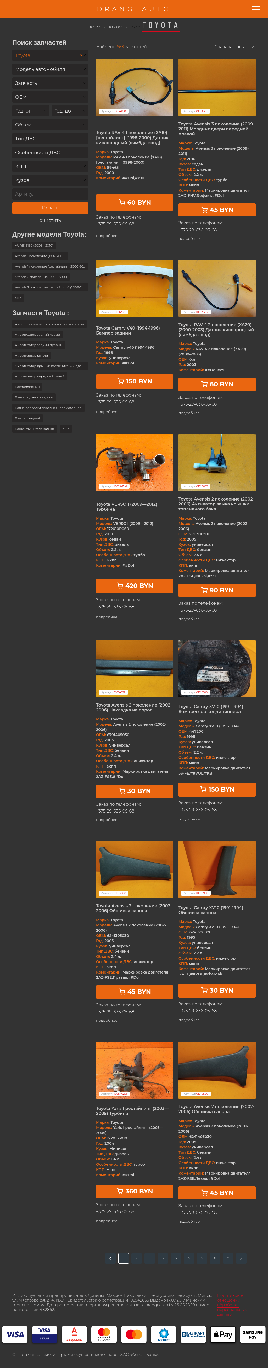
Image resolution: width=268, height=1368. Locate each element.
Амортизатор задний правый (38, 345)
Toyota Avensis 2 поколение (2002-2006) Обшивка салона (134, 908)
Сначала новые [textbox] (230, 46)
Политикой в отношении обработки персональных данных (232, 1305)
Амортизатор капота (31, 355)
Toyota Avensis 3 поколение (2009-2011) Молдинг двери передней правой (216, 128)
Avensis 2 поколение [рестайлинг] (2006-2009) (51, 287)
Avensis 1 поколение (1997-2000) (40, 256)
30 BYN (134, 791)
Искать (50, 208)
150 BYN (134, 381)
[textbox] (50, 69)
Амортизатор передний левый (40, 376)
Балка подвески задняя (34, 397)
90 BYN (217, 590)
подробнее (106, 235)
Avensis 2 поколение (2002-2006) (41, 277)
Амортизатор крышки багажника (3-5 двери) (51, 366)
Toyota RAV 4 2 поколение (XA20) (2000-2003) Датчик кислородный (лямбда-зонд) (216, 329)
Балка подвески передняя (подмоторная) (48, 408)
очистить (50, 220)
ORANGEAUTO (133, 9)
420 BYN (134, 586)
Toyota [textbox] (49, 55)
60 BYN (134, 202)
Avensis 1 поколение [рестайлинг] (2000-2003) (51, 266)
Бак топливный (27, 387)
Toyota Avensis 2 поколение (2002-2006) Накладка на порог (134, 708)
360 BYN (134, 1191)
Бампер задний (27, 418)
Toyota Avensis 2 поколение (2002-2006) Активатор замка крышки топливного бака (216, 504)
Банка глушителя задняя (35, 429)
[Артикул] (50, 194)
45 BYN (217, 210)
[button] (18, 298)
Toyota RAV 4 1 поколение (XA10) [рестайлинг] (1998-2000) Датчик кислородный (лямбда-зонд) (132, 137)
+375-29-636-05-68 (115, 223)
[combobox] (50, 55)
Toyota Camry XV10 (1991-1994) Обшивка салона (210, 910)
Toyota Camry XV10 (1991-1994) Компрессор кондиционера (210, 709)
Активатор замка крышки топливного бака (49, 324)
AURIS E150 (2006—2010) (34, 245)
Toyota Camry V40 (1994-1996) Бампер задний (128, 331)
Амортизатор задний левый (37, 334)
